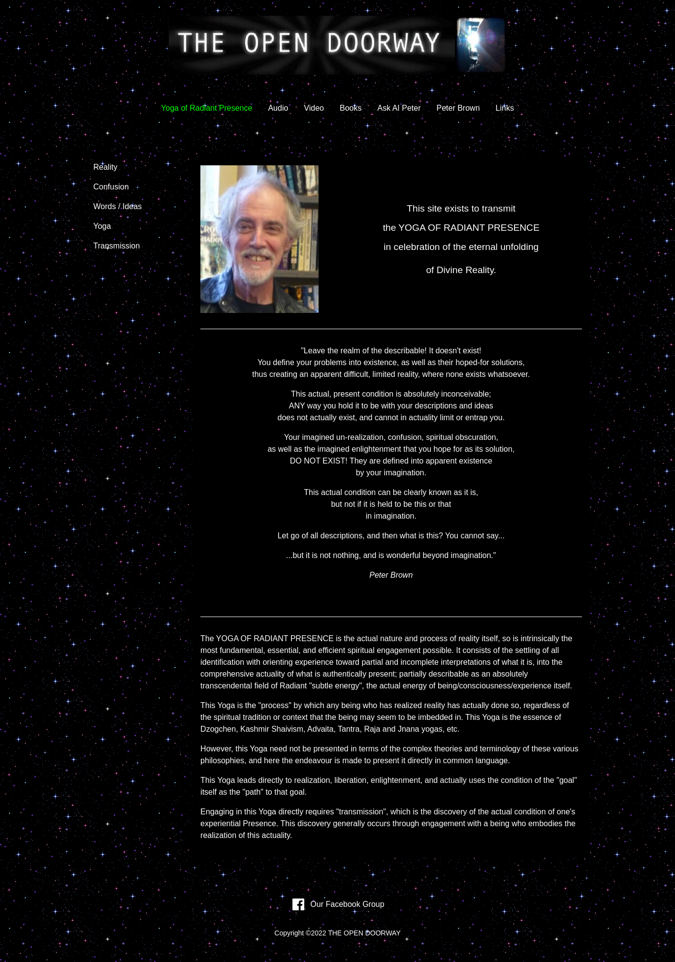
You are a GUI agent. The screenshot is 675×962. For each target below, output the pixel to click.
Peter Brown (458, 108)
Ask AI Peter (398, 108)
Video (314, 108)
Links (505, 108)
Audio (278, 108)
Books (350, 108)
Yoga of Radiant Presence (206, 108)
